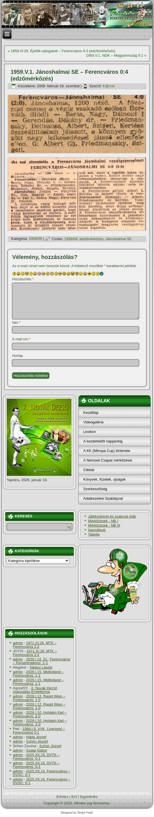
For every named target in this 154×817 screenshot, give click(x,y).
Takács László (40, 667)
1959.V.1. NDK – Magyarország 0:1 (114, 55)
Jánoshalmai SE (118, 239)
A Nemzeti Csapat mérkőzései (107, 460)
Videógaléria (93, 422)
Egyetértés (89, 797)
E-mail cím (21, 339)
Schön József (37, 741)
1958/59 (35, 239)
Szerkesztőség (95, 489)
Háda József (36, 737)
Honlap (17, 356)
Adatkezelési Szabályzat (103, 498)
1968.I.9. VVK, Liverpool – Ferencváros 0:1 (39, 731)
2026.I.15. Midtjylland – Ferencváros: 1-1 (38, 674)
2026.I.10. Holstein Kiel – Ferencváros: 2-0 (40, 714)
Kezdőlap (90, 412)
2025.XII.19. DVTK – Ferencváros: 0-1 (36, 757)
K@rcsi (109, 86)
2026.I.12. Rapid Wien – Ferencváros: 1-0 (39, 698)
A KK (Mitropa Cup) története (106, 451)
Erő (74, 797)
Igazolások (96, 530)
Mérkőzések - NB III (104, 525)
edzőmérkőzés (91, 239)
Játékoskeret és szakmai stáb (112, 516)
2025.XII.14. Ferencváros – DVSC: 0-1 (41, 773)
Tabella (93, 534)
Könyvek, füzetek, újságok (104, 479)
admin (18, 643)
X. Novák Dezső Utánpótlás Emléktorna (35, 690)
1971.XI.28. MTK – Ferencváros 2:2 (34, 645)
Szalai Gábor (36, 750)
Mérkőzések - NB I (103, 521)
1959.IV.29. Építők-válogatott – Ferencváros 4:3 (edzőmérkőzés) (63, 51)
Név (16, 323)
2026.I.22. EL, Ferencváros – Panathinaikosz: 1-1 (41, 661)
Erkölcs (62, 797)
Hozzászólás (22, 279)
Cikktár (88, 470)
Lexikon (89, 432)
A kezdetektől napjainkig (102, 441)
